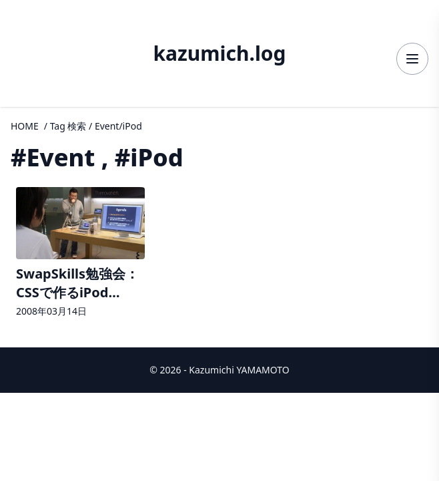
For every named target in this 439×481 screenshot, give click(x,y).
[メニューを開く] (412, 59)
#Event (53, 157)
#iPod (149, 157)
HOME (25, 126)
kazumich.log (219, 53)
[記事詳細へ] (80, 254)
